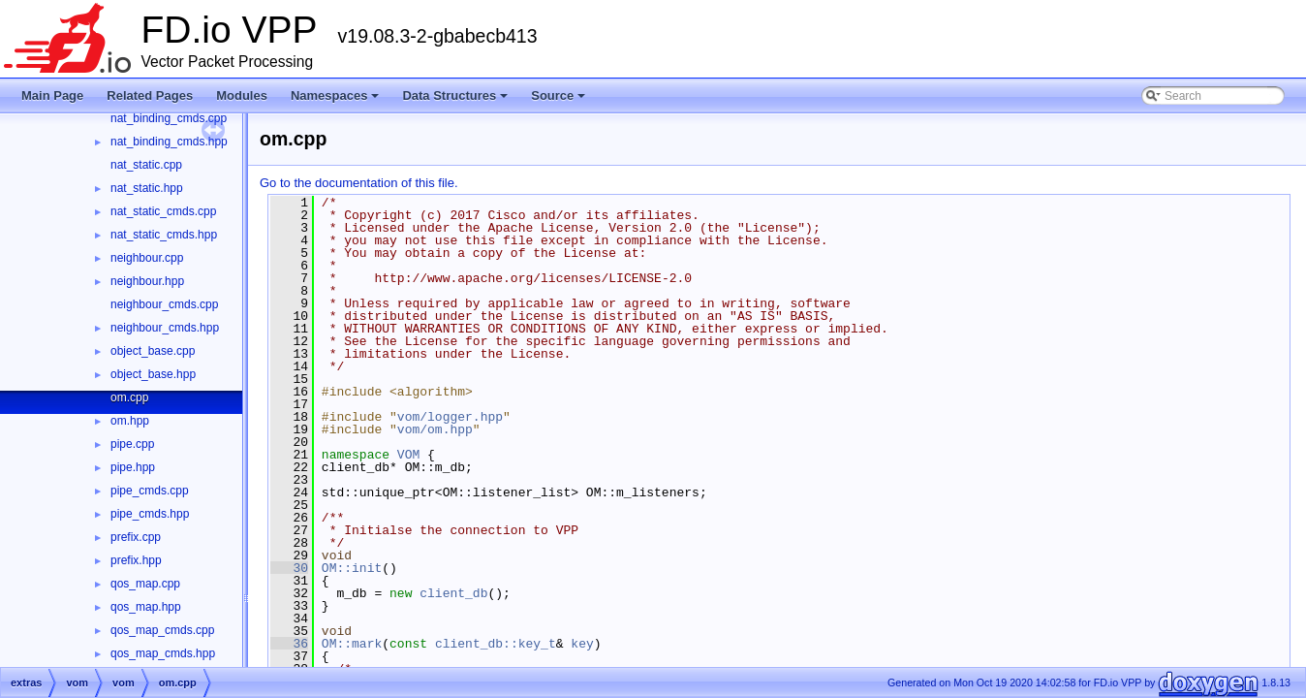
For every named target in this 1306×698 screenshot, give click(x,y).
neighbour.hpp (147, 281)
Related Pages (150, 95)
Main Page (52, 95)
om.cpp (129, 397)
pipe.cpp (132, 444)
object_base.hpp (153, 374)
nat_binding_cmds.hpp (169, 141)
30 (289, 568)
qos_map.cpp (145, 583)
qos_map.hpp (145, 607)
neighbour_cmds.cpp (164, 304)
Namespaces (337, 100)
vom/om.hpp (435, 429)
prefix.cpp (135, 537)
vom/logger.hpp (450, 417)
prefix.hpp (136, 560)
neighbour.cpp (146, 258)
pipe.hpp (132, 467)
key (582, 643)
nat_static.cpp (146, 165)
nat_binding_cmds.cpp (168, 118)
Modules (241, 95)
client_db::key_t (495, 643)
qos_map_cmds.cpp (162, 630)
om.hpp (129, 421)
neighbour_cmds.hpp (164, 327)
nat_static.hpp (146, 188)
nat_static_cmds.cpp (163, 211)
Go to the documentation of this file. (359, 182)
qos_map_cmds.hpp (162, 653)
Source (559, 100)
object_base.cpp (152, 351)
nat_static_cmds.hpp (163, 234)
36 (289, 643)
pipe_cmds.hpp (149, 514)
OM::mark (352, 643)
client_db (453, 593)
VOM (408, 454)
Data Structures (456, 100)
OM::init (352, 568)
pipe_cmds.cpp (149, 490)
